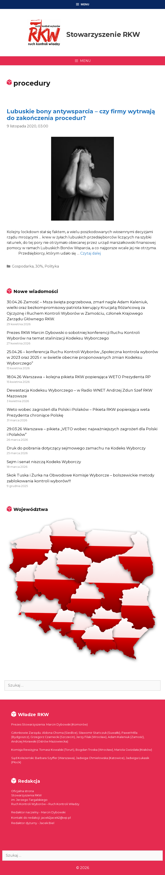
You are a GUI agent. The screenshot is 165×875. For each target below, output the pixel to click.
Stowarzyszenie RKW (103, 34)
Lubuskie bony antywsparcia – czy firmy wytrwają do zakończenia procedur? (81, 114)
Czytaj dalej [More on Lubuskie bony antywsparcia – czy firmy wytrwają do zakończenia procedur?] (90, 253)
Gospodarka (23, 266)
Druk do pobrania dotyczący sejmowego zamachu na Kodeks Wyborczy (76, 448)
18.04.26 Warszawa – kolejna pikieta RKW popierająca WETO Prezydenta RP (79, 377)
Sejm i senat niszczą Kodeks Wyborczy (44, 462)
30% (39, 266)
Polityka (52, 266)
